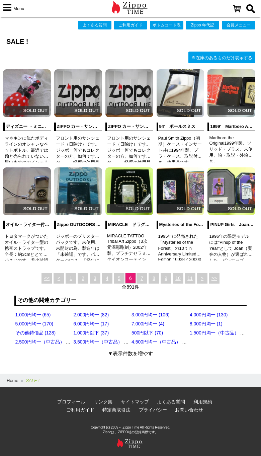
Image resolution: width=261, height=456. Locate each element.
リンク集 (103, 401)
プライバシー (153, 409)
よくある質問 (95, 25)
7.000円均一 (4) (148, 323)
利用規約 (202, 401)
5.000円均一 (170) (34, 323)
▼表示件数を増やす (130, 353)
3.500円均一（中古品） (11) (102, 342)
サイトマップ (135, 401)
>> (214, 278)
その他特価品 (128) (35, 332)
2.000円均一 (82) (91, 314)
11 (190, 278)
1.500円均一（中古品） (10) (219, 332)
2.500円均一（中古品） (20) (44, 342)
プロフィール (71, 401)
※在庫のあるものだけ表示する (221, 57)
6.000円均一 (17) (91, 323)
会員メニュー (239, 25)
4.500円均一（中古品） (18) (161, 342)
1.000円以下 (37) (91, 332)
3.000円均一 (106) (151, 314)
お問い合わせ (189, 409)
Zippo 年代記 (202, 25)
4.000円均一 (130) (209, 314)
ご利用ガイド (130, 25)
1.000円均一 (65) (33, 314)
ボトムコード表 (167, 25)
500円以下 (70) (147, 332)
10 (178, 278)
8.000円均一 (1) (206, 323)
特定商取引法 (116, 409)
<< (47, 278)
